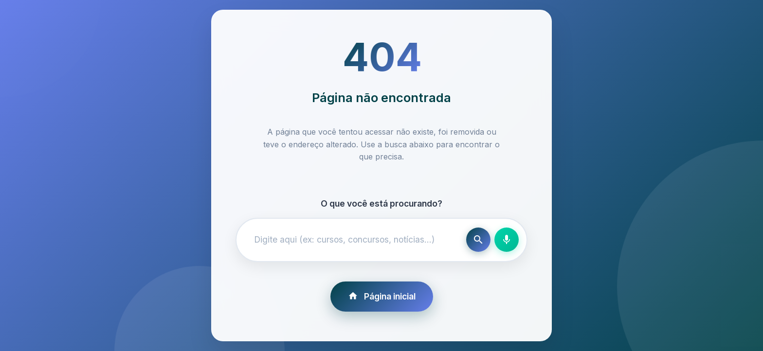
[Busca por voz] (506, 240)
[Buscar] (478, 240)
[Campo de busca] (353, 240)
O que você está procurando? (381, 203)
